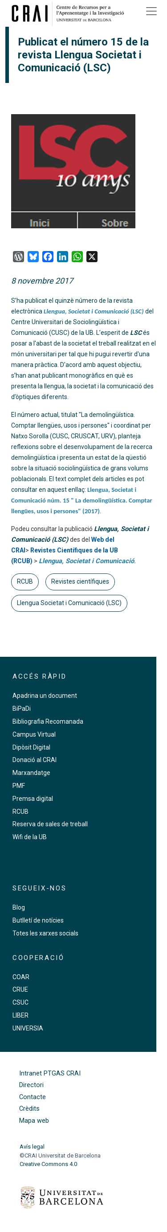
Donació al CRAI (34, 759)
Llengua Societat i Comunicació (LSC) (69, 602)
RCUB (25, 581)
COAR (20, 977)
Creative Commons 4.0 (48, 1164)
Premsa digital (32, 798)
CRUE (20, 989)
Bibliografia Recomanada (47, 721)
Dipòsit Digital (31, 747)
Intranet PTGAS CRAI (50, 1073)
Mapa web (34, 1121)
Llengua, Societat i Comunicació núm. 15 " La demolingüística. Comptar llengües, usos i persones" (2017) (81, 500)
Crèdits (29, 1109)
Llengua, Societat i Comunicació (86, 561)
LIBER (20, 1015)
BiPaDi (21, 708)
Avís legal (32, 1146)
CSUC (20, 1002)
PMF (18, 785)
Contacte (32, 1097)
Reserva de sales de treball (50, 824)
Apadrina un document (44, 695)
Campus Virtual (34, 734)
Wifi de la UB (29, 837)
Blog (18, 907)
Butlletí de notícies (38, 920)
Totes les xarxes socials (45, 933)
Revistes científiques (80, 581)
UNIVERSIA (27, 1028)
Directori (31, 1085)
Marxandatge (31, 772)
